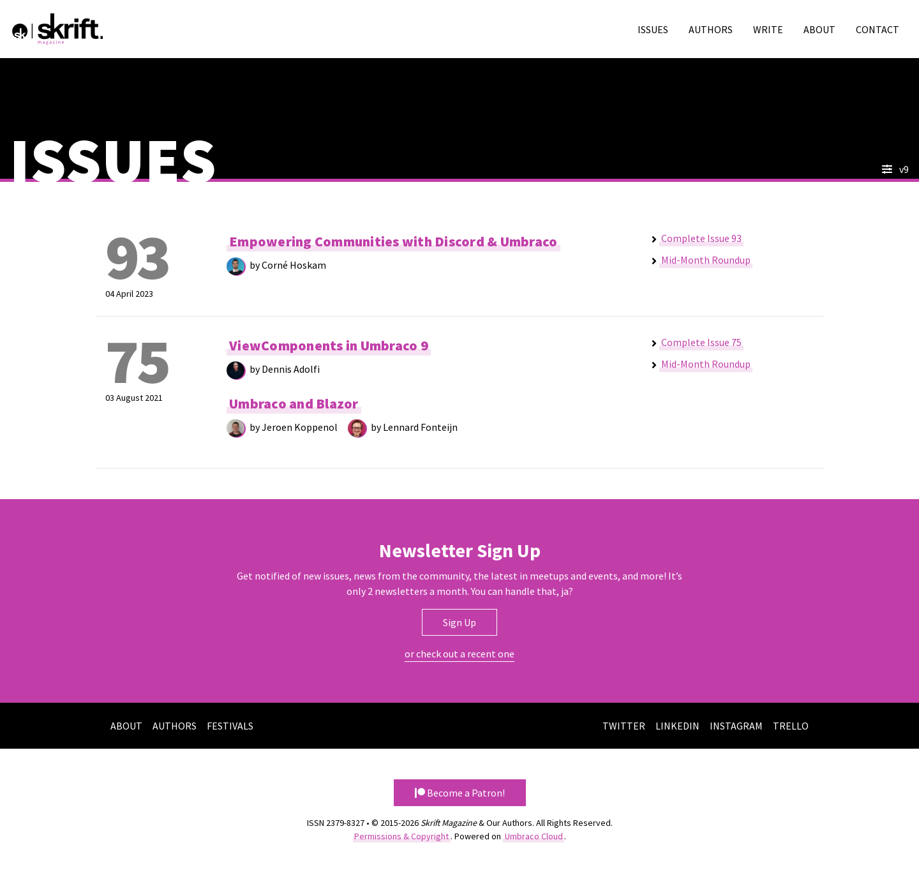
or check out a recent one (459, 653)
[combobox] (813, 169)
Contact (877, 29)
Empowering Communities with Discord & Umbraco (393, 242)
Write (768, 29)
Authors (711, 29)
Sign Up (459, 622)
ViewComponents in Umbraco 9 (328, 346)
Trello (791, 725)
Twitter (623, 725)
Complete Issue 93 (701, 238)
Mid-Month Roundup (706, 259)
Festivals (230, 725)
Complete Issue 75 (701, 342)
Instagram (736, 725)
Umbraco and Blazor (294, 403)
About (819, 29)
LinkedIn (677, 725)
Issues (653, 29)
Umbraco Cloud (534, 836)
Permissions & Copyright (401, 836)
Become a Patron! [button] (460, 792)
